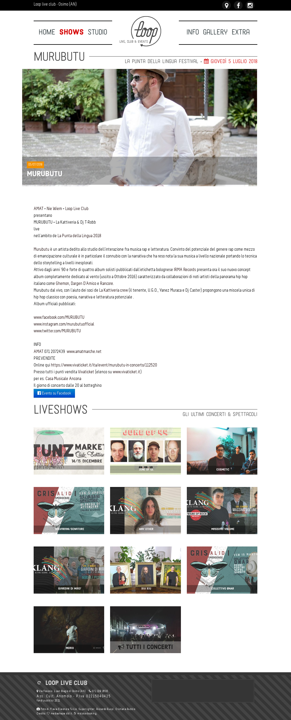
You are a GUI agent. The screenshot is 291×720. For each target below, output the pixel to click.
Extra (241, 32)
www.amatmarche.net (84, 351)
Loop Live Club (77, 208)
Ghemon (62, 283)
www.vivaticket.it (126, 371)
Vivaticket (86, 371)
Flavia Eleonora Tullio (63, 709)
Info (193, 32)
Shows (71, 32)
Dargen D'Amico (83, 283)
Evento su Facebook (54, 393)
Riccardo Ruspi (105, 709)
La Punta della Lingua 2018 (79, 235)
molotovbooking (85, 713)
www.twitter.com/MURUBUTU (57, 330)
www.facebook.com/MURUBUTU (59, 317)
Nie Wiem (54, 208)
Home (47, 32)
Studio (97, 32)
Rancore (106, 283)
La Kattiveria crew (113, 290)
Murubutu (41, 249)
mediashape (56, 713)
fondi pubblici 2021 (48, 701)
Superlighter (86, 709)
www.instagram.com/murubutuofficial (64, 324)
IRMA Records (185, 269)
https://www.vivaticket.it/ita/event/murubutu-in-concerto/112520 (104, 365)
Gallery (215, 32)
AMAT (38, 208)
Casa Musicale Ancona (63, 378)
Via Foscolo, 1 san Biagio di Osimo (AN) (61, 691)
